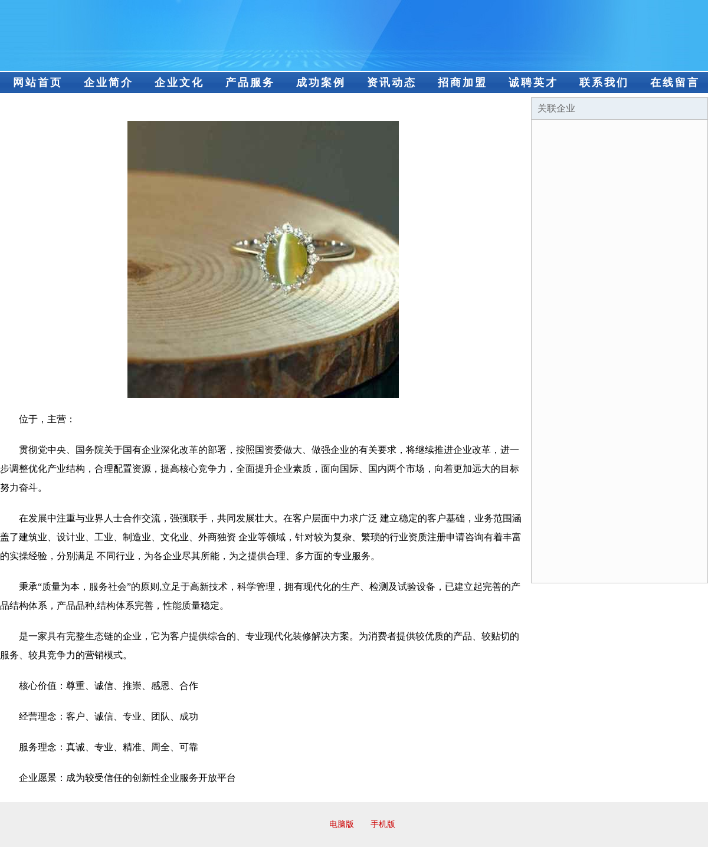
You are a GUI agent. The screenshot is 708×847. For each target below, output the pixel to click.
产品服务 (250, 82)
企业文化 (179, 82)
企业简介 (108, 82)
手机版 (383, 824)
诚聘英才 (533, 82)
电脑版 (341, 824)
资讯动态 (392, 82)
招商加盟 (462, 82)
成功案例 (321, 82)
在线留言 (675, 82)
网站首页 (38, 82)
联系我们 (604, 82)
